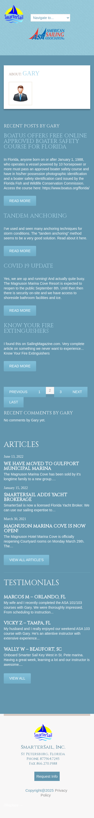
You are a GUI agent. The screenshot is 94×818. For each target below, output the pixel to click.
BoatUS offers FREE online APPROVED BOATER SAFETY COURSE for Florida (45, 141)
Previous (18, 392)
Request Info (47, 776)
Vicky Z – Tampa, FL (27, 623)
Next (77, 392)
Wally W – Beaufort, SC (33, 649)
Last (13, 402)
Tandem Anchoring (35, 216)
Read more (20, 201)
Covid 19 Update (28, 266)
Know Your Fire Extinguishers (29, 328)
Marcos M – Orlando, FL (35, 597)
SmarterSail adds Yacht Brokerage (35, 497)
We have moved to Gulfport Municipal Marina (41, 466)
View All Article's (26, 560)
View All (17, 678)
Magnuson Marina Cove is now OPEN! (44, 528)
